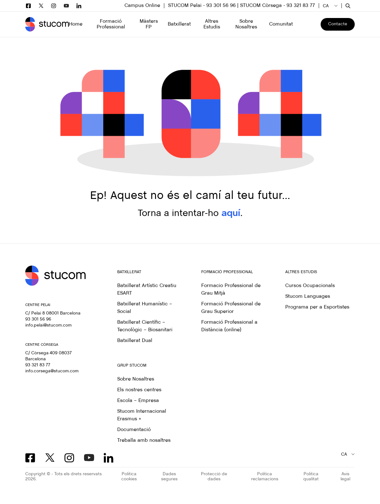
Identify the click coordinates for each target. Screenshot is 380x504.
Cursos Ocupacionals (310, 285)
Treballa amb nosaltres (144, 440)
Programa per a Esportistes (317, 307)
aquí (230, 213)
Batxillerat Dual (134, 340)
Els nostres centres (139, 389)
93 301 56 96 (38, 319)
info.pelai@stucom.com (48, 325)
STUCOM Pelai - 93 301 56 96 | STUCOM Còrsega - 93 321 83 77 (241, 5)
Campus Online (142, 5)
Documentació (134, 429)
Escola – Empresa (138, 400)
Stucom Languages (307, 296)
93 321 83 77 (37, 365)
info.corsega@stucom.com (52, 371)
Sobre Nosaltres (135, 379)
